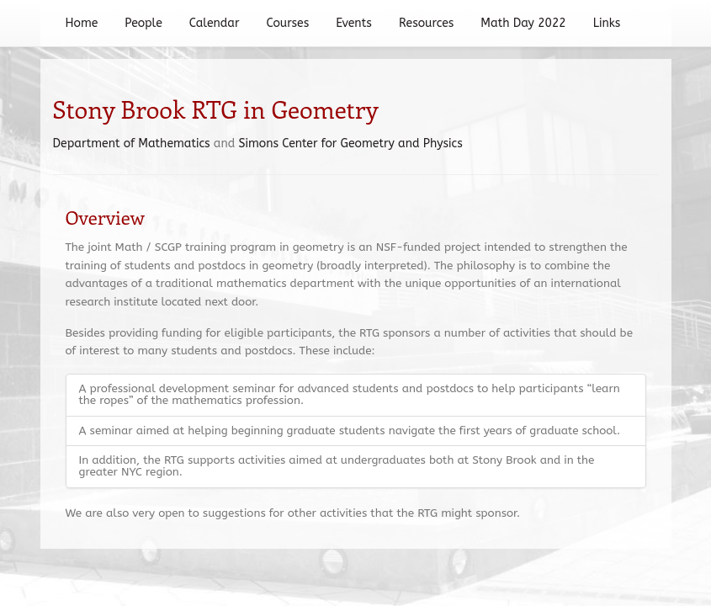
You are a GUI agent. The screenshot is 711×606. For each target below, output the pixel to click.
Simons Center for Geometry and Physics (351, 143)
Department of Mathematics (131, 143)
